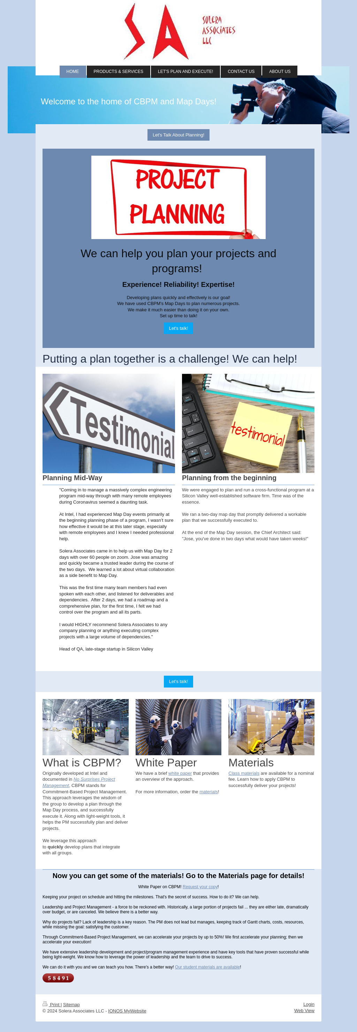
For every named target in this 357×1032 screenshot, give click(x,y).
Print (52, 1004)
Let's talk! (178, 328)
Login (308, 1004)
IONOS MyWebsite (127, 1011)
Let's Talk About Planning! (178, 135)
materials (208, 791)
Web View (304, 1010)
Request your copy (200, 886)
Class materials (243, 773)
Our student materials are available (207, 967)
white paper (180, 773)
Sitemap (71, 1004)
